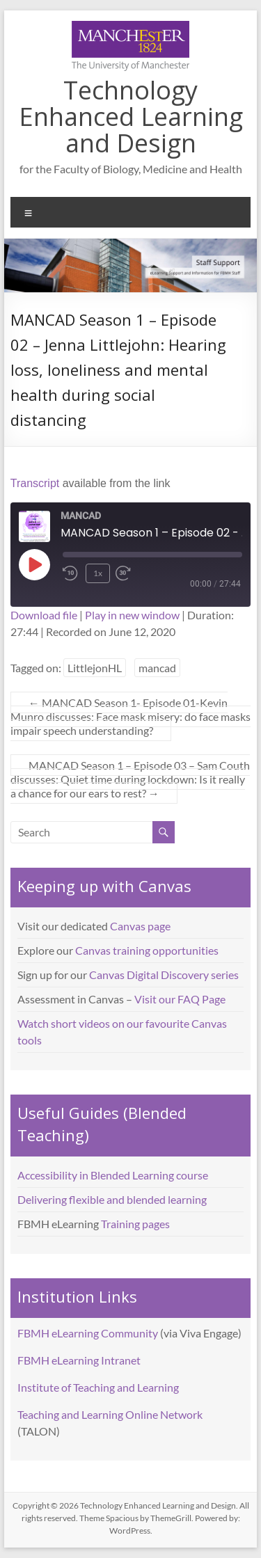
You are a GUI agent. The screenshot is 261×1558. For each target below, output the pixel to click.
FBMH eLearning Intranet (79, 1360)
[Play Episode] (34, 564)
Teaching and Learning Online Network (110, 1414)
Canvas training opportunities (147, 950)
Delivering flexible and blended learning (112, 1199)
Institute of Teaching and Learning (98, 1387)
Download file (43, 614)
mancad (157, 667)
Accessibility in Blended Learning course (112, 1175)
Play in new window (132, 614)
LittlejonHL (95, 667)
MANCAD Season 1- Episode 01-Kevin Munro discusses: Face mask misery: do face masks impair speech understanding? (130, 716)
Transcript (35, 483)
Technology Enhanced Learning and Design (131, 116)
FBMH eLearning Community (87, 1333)
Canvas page (140, 925)
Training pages (135, 1223)
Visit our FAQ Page (180, 998)
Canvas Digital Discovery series (164, 974)
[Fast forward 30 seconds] (133, 573)
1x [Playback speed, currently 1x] (97, 573)
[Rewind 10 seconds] (71, 573)
